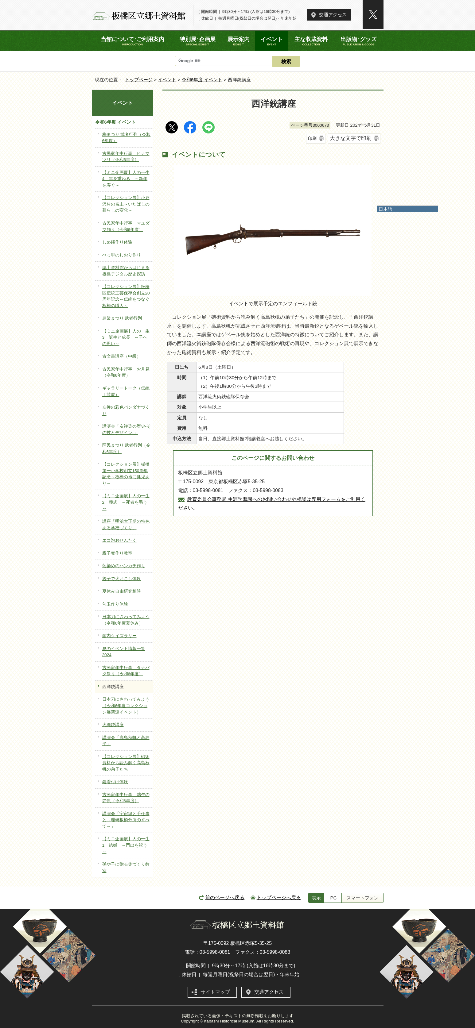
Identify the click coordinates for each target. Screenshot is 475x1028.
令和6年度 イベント (202, 79)
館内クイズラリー (119, 635)
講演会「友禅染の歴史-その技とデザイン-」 (126, 429)
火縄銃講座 (113, 724)
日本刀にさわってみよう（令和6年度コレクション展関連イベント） (126, 705)
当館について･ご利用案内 (132, 41)
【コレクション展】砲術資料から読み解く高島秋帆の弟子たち (126, 763)
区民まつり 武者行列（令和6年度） (126, 448)
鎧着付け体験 (115, 782)
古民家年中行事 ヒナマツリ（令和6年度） (126, 156)
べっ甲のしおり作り (121, 255)
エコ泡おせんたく (119, 540)
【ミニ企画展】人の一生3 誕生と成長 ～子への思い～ (126, 337)
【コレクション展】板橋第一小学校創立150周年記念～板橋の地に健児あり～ (126, 474)
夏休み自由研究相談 (121, 591)
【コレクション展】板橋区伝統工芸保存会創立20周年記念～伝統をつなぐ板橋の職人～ (126, 296)
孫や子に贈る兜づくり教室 (126, 867)
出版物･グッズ (358, 41)
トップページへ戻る (279, 897)
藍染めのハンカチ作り (123, 566)
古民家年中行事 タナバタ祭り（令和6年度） (126, 670)
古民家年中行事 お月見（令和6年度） (126, 372)
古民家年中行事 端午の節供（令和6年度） (126, 797)
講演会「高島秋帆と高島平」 (126, 740)
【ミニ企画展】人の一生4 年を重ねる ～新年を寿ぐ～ (126, 178)
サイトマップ (215, 992)
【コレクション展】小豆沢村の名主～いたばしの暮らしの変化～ (126, 204)
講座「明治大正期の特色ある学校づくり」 (126, 524)
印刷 (312, 138)
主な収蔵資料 (311, 41)
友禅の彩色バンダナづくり (126, 410)
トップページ (139, 79)
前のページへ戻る (224, 897)
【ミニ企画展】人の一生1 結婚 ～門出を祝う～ (126, 845)
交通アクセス (333, 14)
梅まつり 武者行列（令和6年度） (126, 137)
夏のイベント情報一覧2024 (123, 651)
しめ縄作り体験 (117, 242)
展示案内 (238, 41)
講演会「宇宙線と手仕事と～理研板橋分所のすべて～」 (126, 820)
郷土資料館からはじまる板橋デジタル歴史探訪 (126, 270)
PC (333, 897)
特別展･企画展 (197, 41)
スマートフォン (362, 897)
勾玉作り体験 (115, 604)
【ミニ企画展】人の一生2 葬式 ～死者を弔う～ (126, 502)
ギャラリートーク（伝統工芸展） (126, 391)
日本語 (385, 209)
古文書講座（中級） (121, 356)
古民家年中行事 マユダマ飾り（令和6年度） (126, 226)
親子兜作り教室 (117, 553)
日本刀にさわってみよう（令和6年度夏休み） (126, 620)
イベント (167, 79)
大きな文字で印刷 (351, 138)
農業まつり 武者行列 (122, 318)
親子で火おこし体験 (121, 578)
